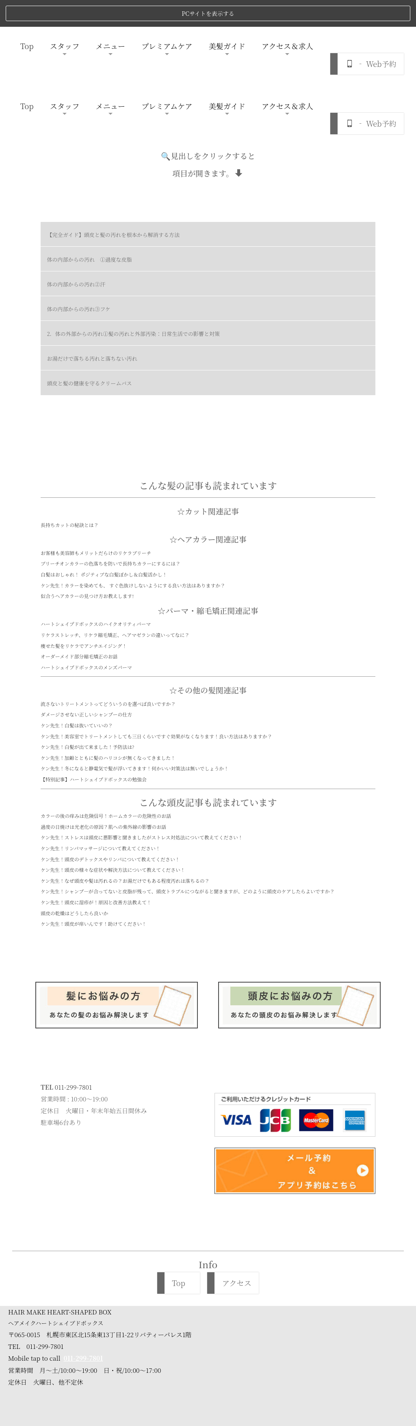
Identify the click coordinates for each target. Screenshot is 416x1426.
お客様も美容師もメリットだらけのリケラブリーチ (96, 465)
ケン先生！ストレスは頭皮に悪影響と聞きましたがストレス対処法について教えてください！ (142, 750)
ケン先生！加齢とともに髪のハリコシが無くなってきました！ (108, 670)
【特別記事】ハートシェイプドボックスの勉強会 (94, 692)
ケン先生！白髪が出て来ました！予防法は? (87, 660)
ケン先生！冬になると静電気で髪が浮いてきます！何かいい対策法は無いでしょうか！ (135, 681)
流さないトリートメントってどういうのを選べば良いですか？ (108, 616)
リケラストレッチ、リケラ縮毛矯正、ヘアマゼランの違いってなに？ (115, 547)
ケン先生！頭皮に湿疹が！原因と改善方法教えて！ (96, 815)
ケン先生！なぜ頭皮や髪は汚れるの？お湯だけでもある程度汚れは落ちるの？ (125, 793)
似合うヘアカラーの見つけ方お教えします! (87, 508)
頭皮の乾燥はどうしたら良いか (74, 826)
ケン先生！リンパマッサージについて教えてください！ (100, 761)
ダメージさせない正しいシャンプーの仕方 (86, 627)
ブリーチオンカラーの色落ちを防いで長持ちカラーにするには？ (110, 476)
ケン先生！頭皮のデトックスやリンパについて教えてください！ (110, 772)
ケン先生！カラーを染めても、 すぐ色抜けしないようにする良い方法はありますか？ (133, 498)
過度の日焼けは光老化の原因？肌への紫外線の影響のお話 (103, 739)
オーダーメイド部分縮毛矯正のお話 (79, 569)
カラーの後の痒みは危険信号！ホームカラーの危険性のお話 (106, 728)
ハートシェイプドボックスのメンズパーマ (86, 580)
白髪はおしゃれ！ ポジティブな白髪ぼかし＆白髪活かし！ (104, 487)
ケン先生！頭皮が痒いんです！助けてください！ (94, 836)
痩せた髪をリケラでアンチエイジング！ (84, 558)
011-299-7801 (73, 1000)
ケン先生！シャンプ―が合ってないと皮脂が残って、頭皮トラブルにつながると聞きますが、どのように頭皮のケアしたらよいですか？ (188, 804)
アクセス (236, 1196)
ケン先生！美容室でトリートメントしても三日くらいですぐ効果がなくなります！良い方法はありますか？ (156, 649)
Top (27, 19)
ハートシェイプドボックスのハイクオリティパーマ (96, 537)
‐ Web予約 (371, 37)
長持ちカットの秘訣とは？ (70, 437)
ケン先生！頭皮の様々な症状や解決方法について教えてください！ (113, 782)
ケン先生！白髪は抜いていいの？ (77, 638)
